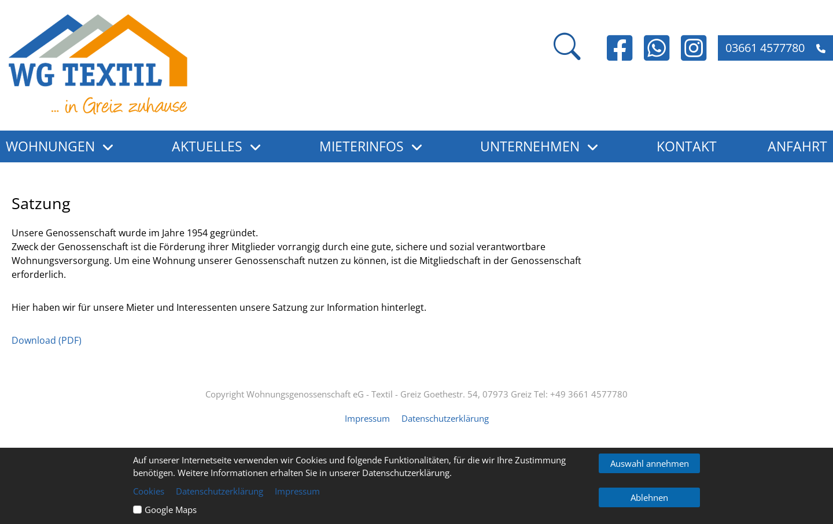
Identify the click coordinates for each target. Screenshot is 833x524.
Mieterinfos (361, 146)
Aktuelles (207, 146)
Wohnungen (50, 146)
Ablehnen (649, 497)
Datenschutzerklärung (445, 418)
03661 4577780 (775, 47)
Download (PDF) (47, 340)
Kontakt (687, 146)
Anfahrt (797, 146)
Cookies (148, 491)
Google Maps (171, 509)
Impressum (367, 418)
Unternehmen (530, 146)
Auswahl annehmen (649, 463)
